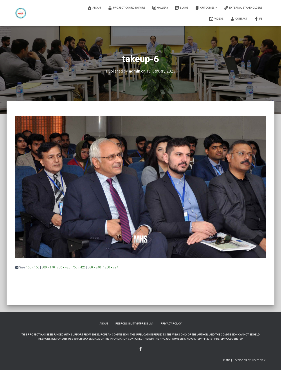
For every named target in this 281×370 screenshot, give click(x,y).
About (94, 8)
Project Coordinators (126, 8)
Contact (238, 19)
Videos (216, 19)
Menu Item (140, 349)
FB (258, 19)
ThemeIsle (258, 360)
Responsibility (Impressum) (134, 323)
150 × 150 (33, 267)
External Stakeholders (243, 8)
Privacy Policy (171, 323)
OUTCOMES (206, 8)
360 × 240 (94, 267)
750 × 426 (63, 267)
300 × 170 (48, 267)
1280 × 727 (110, 267)
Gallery (160, 8)
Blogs (181, 8)
